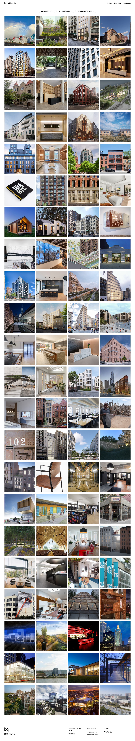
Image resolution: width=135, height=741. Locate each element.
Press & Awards (127, 3)
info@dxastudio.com (92, 732)
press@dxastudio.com (92, 734)
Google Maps (72, 733)
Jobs (120, 3)
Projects (109, 3)
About (115, 3)
